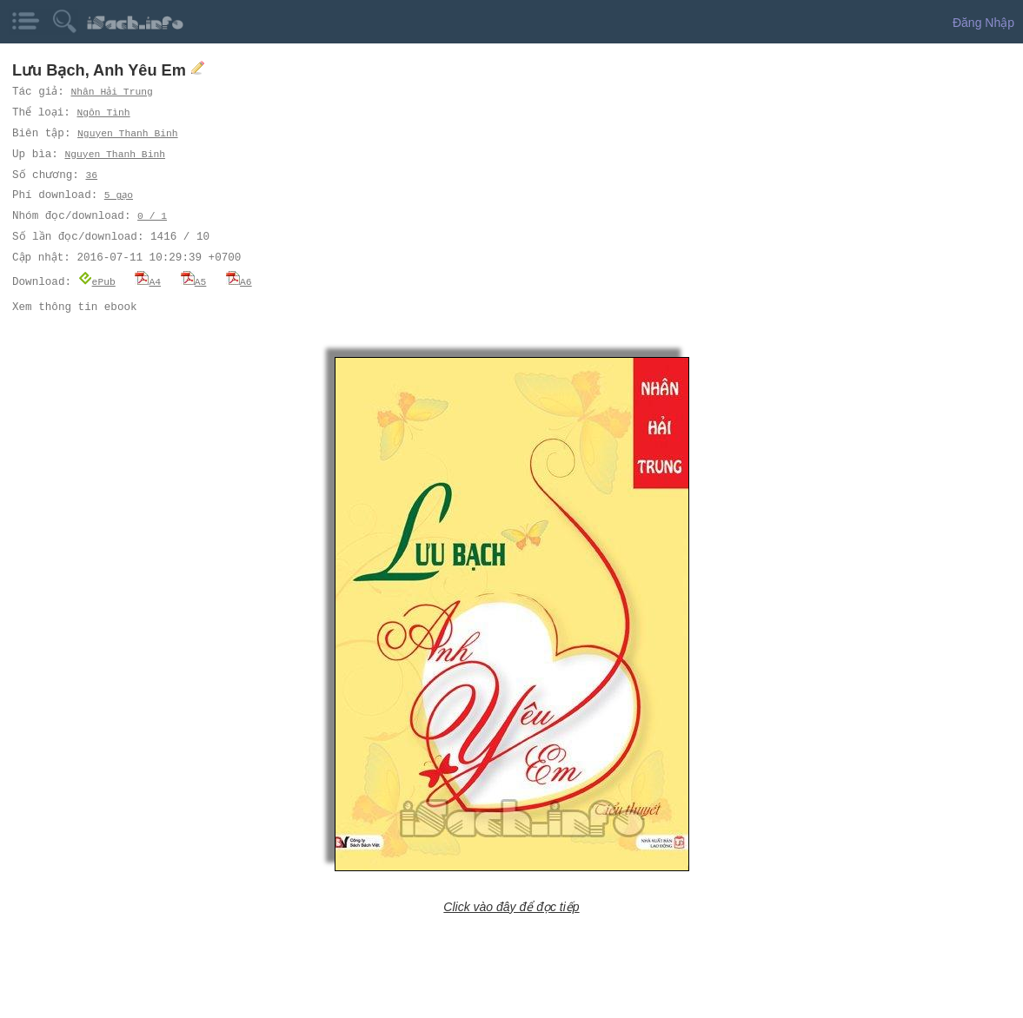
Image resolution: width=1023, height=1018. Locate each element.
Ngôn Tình (104, 112)
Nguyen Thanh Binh (128, 133)
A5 (194, 281)
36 (90, 175)
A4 (148, 281)
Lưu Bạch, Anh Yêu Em (101, 70)
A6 (239, 281)
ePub (97, 281)
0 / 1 (152, 215)
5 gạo (119, 195)
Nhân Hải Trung (112, 91)
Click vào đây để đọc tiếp (511, 906)
